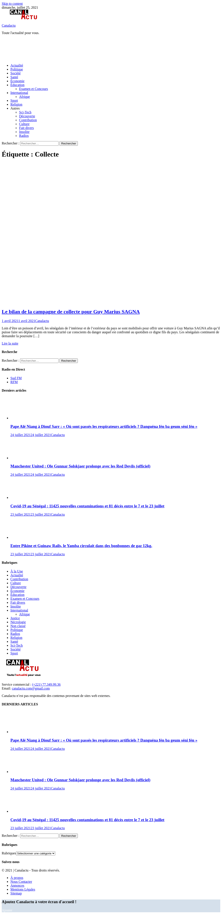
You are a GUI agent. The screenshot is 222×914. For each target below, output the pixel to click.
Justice (15, 618)
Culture (24, 124)
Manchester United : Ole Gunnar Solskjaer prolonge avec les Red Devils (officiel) (80, 466)
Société (15, 73)
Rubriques (9, 853)
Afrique (24, 96)
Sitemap (16, 893)
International (19, 93)
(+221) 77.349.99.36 (46, 684)
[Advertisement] (81, 48)
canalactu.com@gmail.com (31, 688)
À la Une (16, 571)
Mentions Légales (22, 889)
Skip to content (12, 3)
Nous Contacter (21, 881)
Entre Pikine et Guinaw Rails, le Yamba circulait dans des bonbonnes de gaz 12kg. (81, 545)
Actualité (16, 65)
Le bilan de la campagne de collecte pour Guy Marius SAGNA (71, 311)
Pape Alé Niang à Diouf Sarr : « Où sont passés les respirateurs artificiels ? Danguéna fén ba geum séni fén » (103, 426)
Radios (24, 135)
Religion (16, 104)
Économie (17, 81)
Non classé (18, 626)
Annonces (17, 885)
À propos (16, 878)
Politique (16, 69)
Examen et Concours (33, 89)
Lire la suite (10, 343)
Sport (14, 100)
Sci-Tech (25, 112)
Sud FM (16, 378)
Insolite (24, 132)
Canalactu (9, 25)
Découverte (27, 116)
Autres (15, 108)
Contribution (28, 120)
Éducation (17, 85)
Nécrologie (18, 622)
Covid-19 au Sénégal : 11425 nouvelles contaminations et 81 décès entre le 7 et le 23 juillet (87, 506)
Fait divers (26, 128)
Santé (14, 77)
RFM (14, 382)
